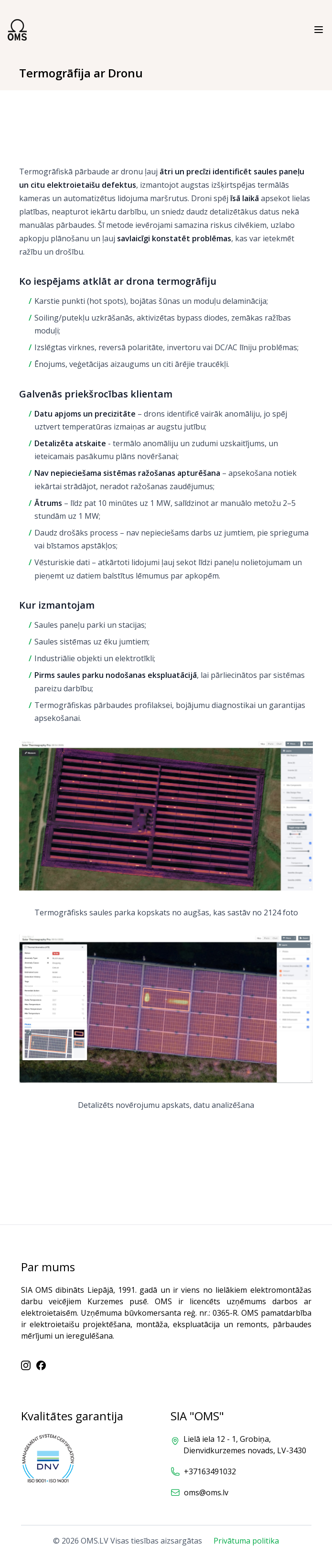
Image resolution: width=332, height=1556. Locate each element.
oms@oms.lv (206, 1492)
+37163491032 (210, 1471)
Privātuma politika (246, 1540)
